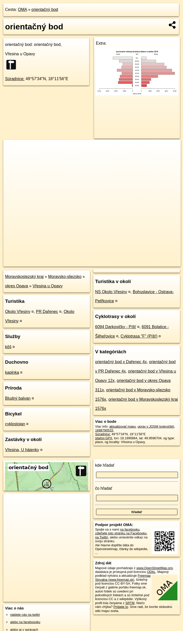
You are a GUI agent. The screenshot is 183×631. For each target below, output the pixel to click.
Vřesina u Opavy (48, 286)
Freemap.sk (119, 262)
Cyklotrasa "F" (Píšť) (139, 336)
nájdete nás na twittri (25, 615)
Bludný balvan (18, 398)
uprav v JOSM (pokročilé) (156, 426)
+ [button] (12, 148)
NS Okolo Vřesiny (111, 292)
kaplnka (12, 372)
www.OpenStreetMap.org (154, 568)
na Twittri (101, 537)
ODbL (151, 572)
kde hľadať (105, 465)
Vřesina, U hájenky (22, 450)
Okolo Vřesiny (17, 311)
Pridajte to (121, 607)
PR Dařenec (47, 311)
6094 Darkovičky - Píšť (115, 327)
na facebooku (129, 529)
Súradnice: (15, 79)
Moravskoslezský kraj (24, 276)
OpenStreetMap (93, 262)
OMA (22, 9)
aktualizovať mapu (122, 426)
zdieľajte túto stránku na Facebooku (121, 533)
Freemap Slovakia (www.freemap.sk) (123, 577)
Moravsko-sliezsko (65, 276)
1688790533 (104, 430)
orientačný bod (44, 9)
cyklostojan (15, 424)
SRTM (130, 603)
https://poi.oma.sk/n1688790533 (158, 262)
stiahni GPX (103, 438)
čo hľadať (103, 488)
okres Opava (16, 286)
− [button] (12, 156)
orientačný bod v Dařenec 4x (121, 362)
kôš (8, 347)
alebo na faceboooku (25, 622)
